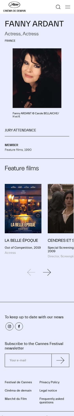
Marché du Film (16, 399)
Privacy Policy (49, 382)
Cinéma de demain (18, 390)
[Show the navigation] (68, 7)
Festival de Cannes (18, 382)
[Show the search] (58, 7)
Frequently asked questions (51, 400)
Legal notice (48, 390)
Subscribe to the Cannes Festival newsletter (34, 345)
